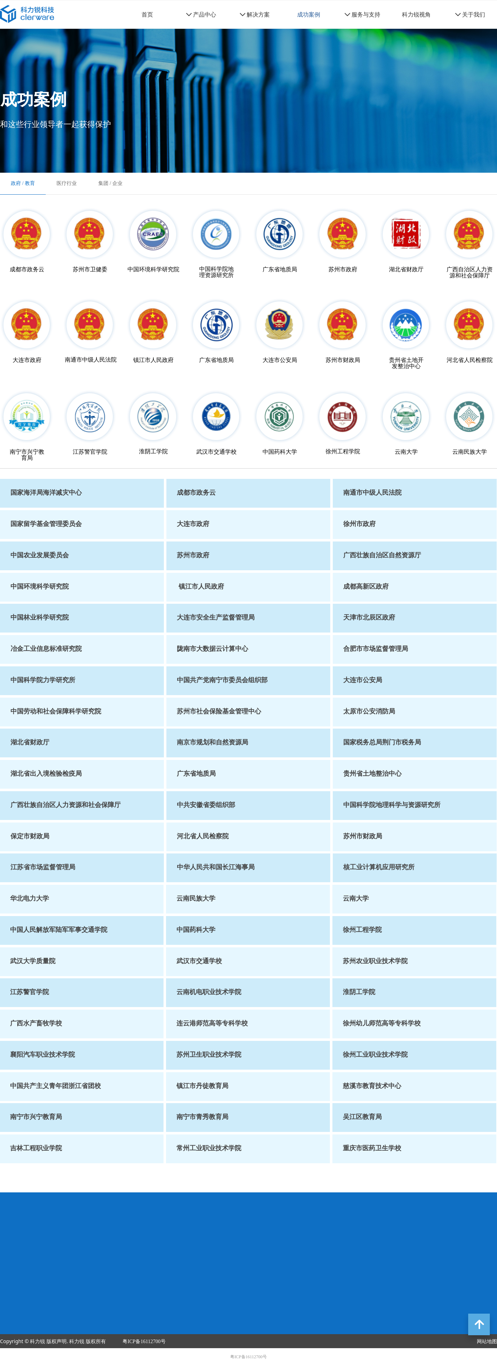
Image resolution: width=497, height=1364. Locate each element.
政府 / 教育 (23, 183)
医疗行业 (67, 183)
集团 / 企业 (110, 183)
